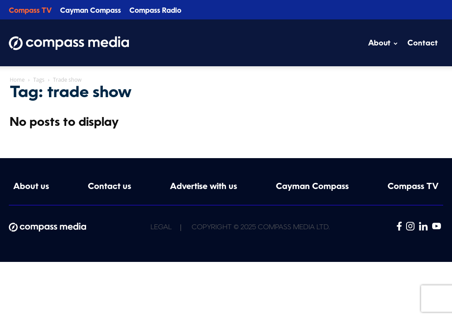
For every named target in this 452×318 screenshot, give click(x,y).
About (383, 43)
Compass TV (30, 11)
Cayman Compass (90, 11)
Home (17, 79)
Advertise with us (203, 187)
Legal (161, 227)
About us (31, 187)
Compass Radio (155, 11)
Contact (422, 43)
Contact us (109, 187)
